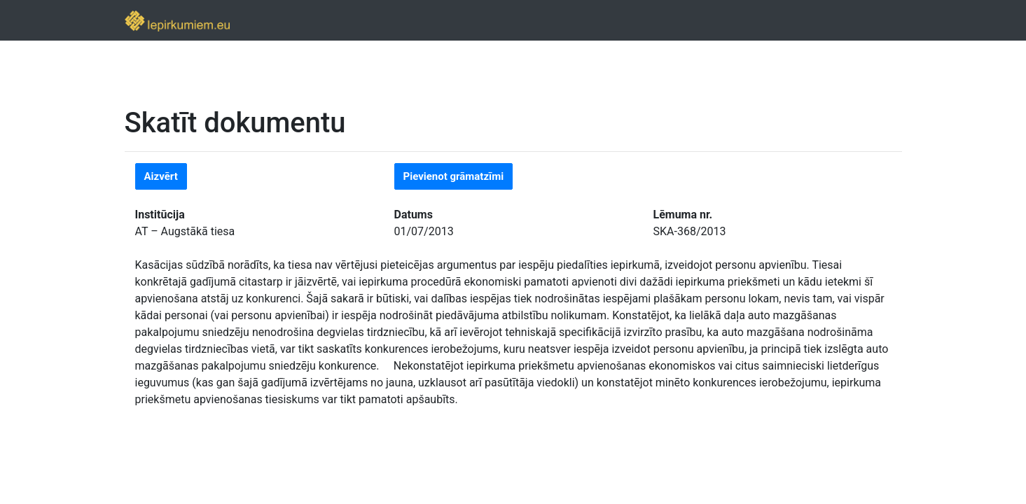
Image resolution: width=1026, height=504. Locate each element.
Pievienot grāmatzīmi (453, 176)
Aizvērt (161, 176)
